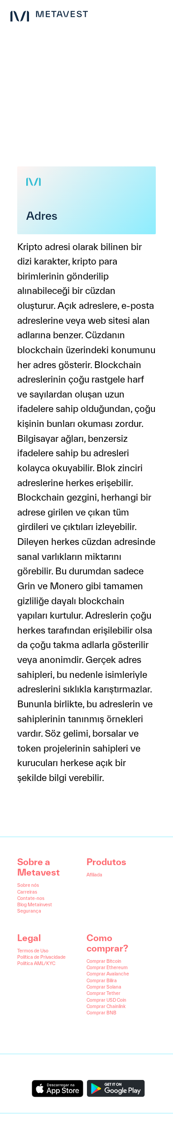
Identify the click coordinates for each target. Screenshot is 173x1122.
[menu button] (158, 14)
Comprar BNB (101, 1012)
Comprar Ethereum (107, 967)
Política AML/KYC (36, 963)
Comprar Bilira (101, 980)
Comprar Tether (103, 993)
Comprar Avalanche (107, 973)
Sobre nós (28, 885)
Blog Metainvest (34, 904)
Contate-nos (30, 898)
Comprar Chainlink (105, 1006)
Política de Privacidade (41, 957)
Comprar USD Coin (106, 1000)
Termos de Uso (32, 950)
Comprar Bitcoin (103, 961)
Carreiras (27, 892)
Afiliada (94, 874)
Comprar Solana (103, 986)
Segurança (29, 911)
